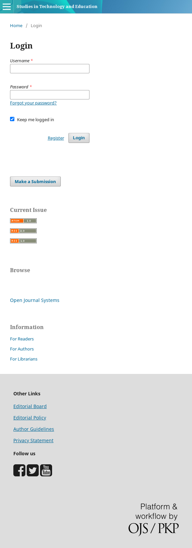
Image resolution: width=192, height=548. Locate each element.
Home (16, 25)
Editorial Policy (29, 417)
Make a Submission (35, 181)
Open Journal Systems (34, 300)
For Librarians (23, 359)
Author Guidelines (33, 429)
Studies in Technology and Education (57, 6)
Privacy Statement (33, 440)
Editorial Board (30, 406)
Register (56, 138)
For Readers (22, 339)
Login (79, 137)
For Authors (22, 349)
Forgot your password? (33, 103)
